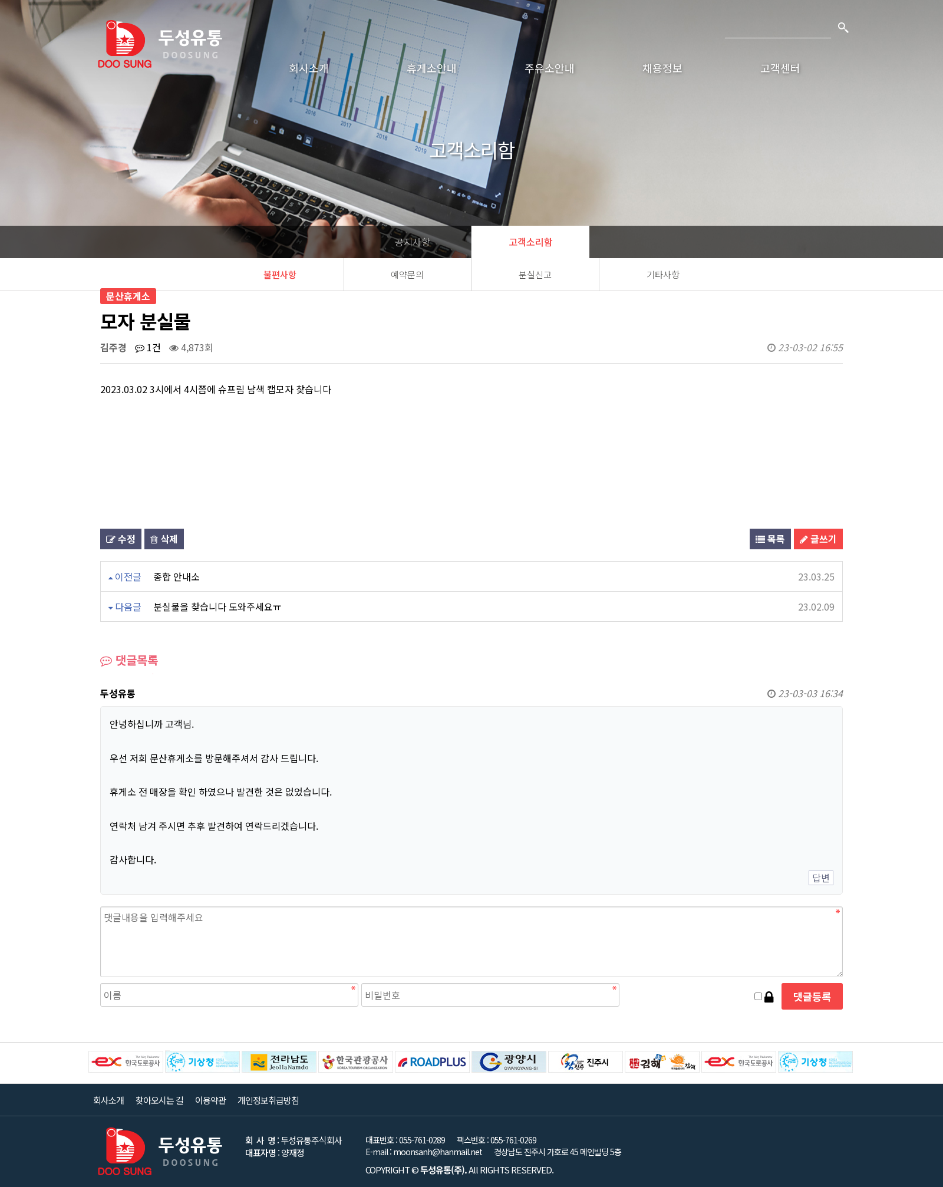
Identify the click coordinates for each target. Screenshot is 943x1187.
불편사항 (279, 274)
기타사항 (663, 274)
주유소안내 (550, 67)
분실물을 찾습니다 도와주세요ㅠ (217, 606)
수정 (121, 539)
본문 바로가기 (0, 0)
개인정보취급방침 (268, 1100)
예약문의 (407, 274)
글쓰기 (818, 539)
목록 (770, 539)
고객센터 (780, 67)
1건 (148, 347)
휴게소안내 (432, 67)
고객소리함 (531, 242)
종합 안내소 (176, 576)
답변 (821, 878)
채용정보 (662, 67)
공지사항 (412, 242)
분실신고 (535, 274)
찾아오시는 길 (159, 1100)
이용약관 (210, 1100)
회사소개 (309, 67)
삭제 (164, 539)
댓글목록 (129, 659)
